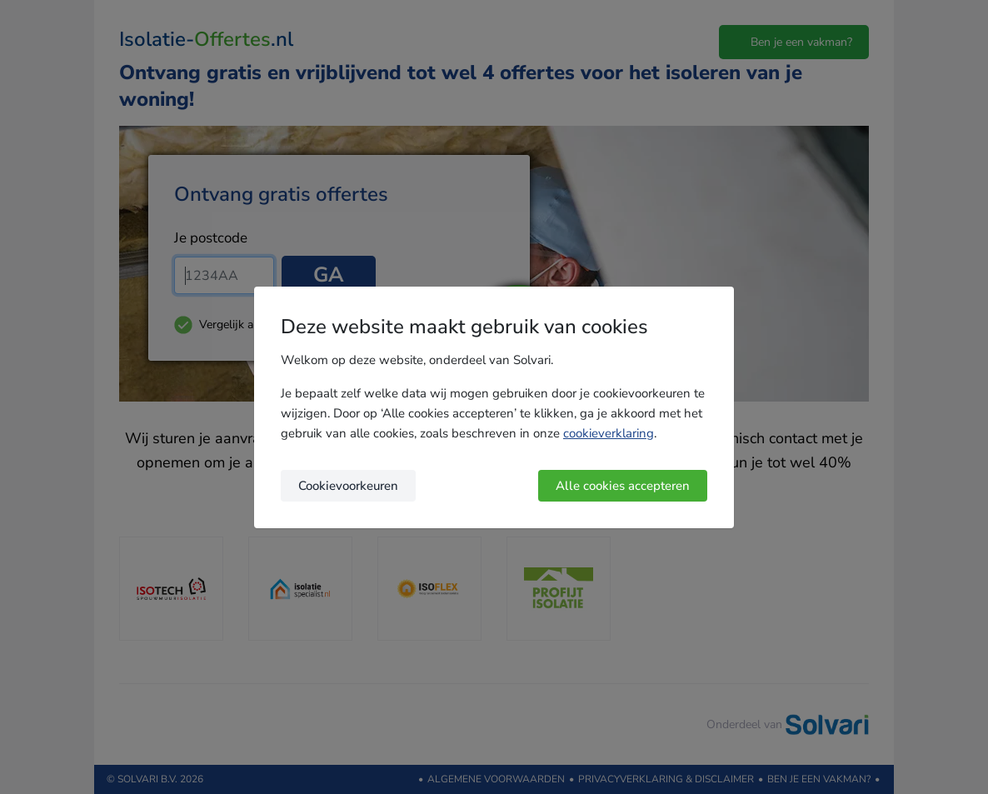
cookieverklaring (608, 433)
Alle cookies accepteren (623, 485)
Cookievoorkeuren (348, 485)
